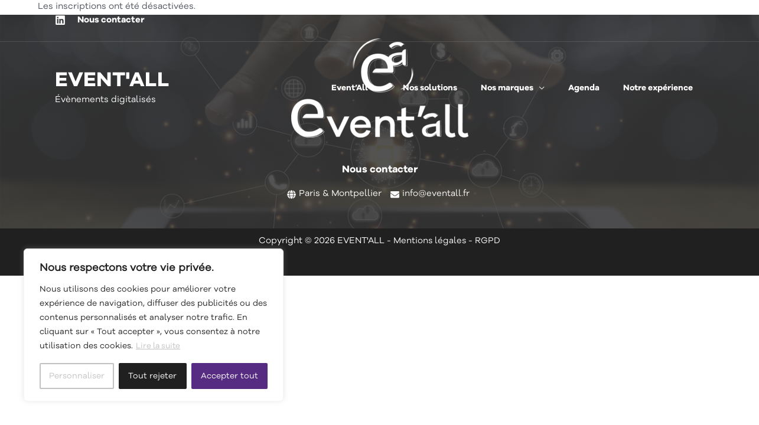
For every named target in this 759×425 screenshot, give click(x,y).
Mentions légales (430, 241)
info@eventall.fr (436, 193)
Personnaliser (77, 376)
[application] (405, 88)
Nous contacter (111, 20)
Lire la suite (159, 346)
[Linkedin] (60, 20)
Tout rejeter (152, 376)
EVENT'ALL (112, 81)
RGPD (488, 241)
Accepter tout (229, 376)
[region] (154, 325)
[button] (387, 88)
